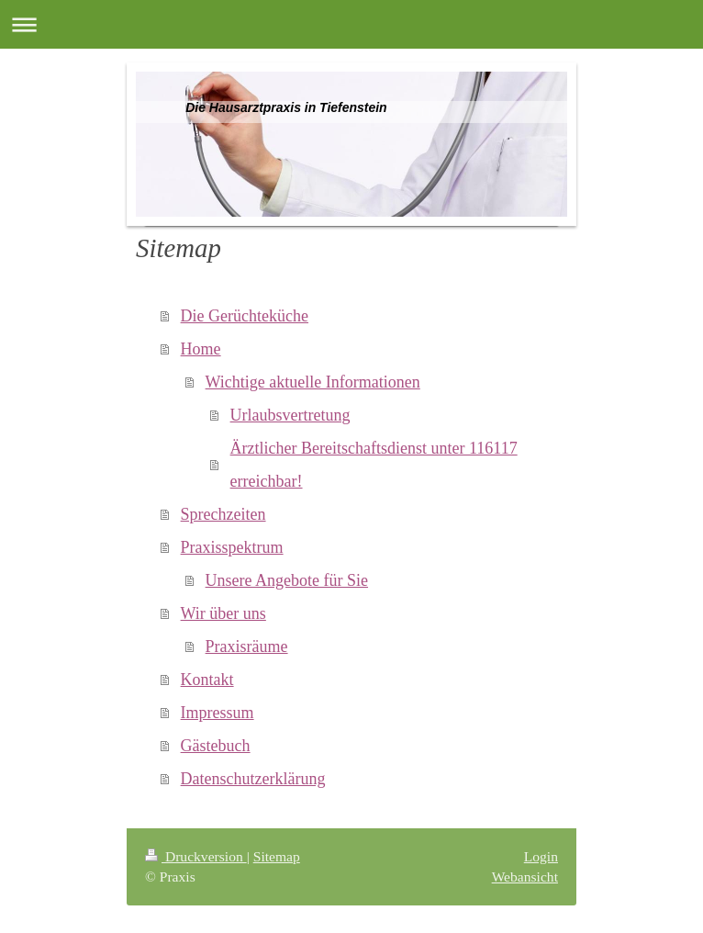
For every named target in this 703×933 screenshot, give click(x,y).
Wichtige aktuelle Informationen (313, 382)
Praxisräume (247, 646)
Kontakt (207, 679)
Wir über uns (223, 613)
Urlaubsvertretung (290, 415)
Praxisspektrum (232, 547)
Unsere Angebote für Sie (287, 580)
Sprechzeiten (223, 514)
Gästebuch (216, 745)
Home (201, 349)
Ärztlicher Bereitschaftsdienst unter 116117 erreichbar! (374, 464)
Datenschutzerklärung (253, 779)
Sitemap (276, 856)
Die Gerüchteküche (244, 316)
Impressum (217, 712)
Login (541, 856)
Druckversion (196, 856)
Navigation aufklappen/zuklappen (351, 24)
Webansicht (525, 876)
